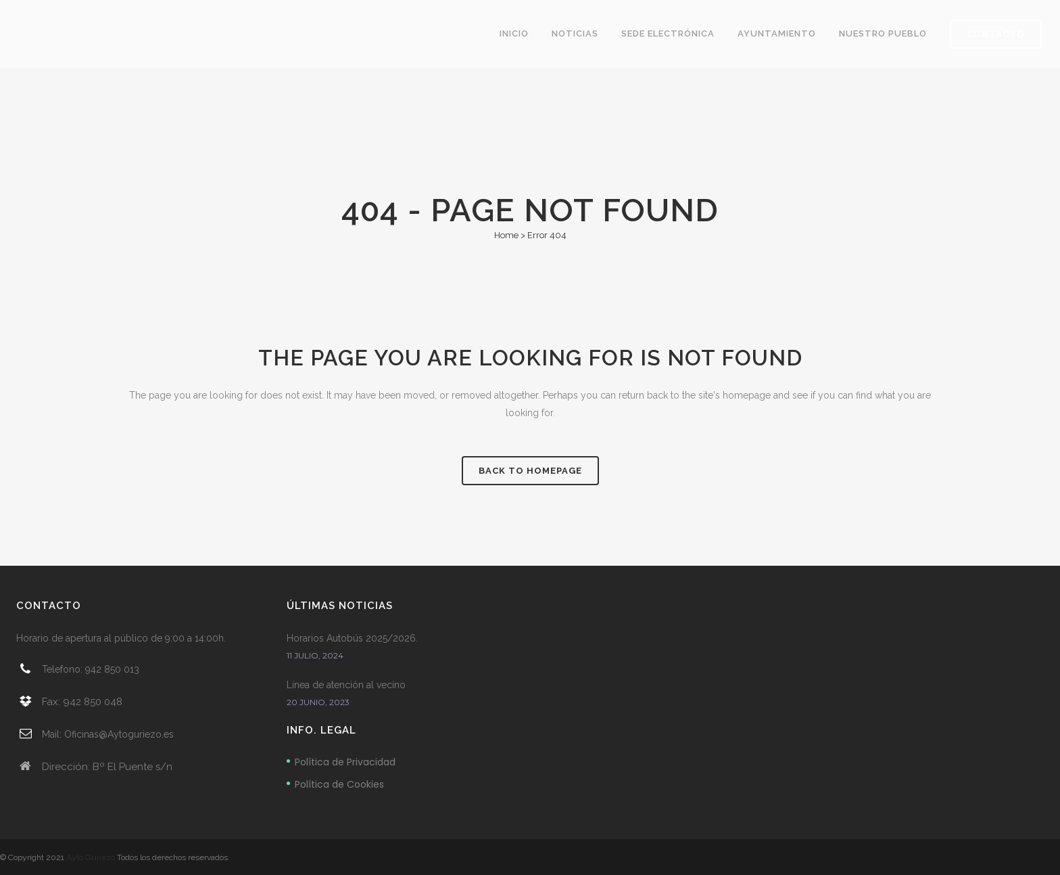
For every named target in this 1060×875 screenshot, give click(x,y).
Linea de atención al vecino (346, 684)
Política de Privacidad (345, 762)
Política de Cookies (339, 784)
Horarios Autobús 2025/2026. (352, 638)
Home (506, 235)
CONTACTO (996, 34)
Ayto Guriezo (90, 857)
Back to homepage (530, 471)
